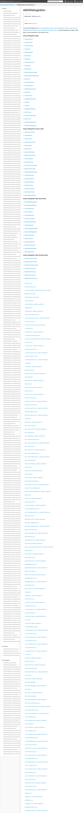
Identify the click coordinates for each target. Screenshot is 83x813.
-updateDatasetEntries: (32, 794)
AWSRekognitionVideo (9, 639)
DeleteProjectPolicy (29, 152)
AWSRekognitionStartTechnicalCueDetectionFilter (16, 550)
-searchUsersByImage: (31, 686)
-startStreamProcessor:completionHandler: (37, 757)
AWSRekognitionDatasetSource (11, 110)
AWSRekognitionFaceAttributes (11, 690)
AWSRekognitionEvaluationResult (12, 231)
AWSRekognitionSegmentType (11, 730)
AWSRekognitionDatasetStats (11, 112)
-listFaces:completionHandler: (34, 615)
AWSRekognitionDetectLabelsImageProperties (15, 182)
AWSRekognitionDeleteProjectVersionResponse (15, 138)
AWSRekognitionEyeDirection (11, 233)
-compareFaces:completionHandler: (35, 311)
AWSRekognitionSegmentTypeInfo (12, 497)
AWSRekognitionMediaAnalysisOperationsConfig (16, 406)
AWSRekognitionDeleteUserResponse (13, 146)
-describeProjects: (30, 443)
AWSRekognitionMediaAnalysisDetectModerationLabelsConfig (19, 394)
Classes (4, 8)
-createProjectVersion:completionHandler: (37, 351)
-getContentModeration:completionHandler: (37, 527)
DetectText (27, 79)
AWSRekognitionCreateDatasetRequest (13, 66)
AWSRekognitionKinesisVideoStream (12, 332)
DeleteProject (27, 149)
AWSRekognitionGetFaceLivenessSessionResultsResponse (18, 282)
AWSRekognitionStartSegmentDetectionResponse (16, 542)
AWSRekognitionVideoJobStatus (11, 753)
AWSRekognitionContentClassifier (12, 669)
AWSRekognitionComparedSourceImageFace (15, 49)
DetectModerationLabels (30, 73)
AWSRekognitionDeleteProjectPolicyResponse (15, 129)
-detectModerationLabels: (32, 476)
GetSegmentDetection (30, 222)
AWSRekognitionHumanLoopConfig (12, 315)
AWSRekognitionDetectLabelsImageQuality (14, 186)
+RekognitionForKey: (31, 294)
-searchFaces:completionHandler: (34, 669)
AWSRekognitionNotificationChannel (12, 419)
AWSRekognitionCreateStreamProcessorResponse (16, 87)
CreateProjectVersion (29, 142)
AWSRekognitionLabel (9, 339)
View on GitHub (78, 1)
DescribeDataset (28, 159)
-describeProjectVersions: (32, 436)
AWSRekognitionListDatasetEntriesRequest (14, 356)
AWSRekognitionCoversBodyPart (11, 59)
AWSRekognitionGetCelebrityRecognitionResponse (16, 267)
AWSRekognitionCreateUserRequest (12, 89)
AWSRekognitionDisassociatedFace (12, 216)
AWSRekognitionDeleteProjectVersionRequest (15, 136)
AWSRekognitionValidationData (11, 637)
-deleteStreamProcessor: (32, 409)
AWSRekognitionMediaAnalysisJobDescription (15, 398)
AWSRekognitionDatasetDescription (12, 102)
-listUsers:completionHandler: (34, 649)
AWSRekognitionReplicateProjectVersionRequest (16, 461)
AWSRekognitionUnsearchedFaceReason (14, 741)
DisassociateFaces (29, 82)
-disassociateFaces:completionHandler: (36, 500)
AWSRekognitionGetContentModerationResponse (16, 273)
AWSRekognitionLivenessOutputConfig (13, 389)
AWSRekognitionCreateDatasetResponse (14, 68)
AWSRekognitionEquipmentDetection (12, 229)
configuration (29, 283)
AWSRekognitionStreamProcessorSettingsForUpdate (17, 584)
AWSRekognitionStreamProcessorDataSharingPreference (18, 573)
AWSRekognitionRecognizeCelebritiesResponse (15, 457)
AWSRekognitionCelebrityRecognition (13, 38)
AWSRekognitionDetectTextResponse (13, 207)
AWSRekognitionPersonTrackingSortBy (13, 715)
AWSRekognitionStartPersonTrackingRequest (15, 529)
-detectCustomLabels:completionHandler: (36, 459)
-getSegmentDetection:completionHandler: (37, 575)
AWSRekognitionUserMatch (10, 635)
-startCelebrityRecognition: (33, 693)
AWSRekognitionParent (9, 423)
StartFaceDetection (29, 235)
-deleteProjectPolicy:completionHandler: (37, 399)
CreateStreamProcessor (30, 259)
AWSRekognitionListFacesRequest (12, 364)
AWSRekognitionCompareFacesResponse (14, 45)
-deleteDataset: (29, 375)
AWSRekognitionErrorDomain (11, 649)
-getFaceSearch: (29, 544)
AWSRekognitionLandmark (10, 349)
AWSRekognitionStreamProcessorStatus (13, 734)
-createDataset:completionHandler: (35, 331)
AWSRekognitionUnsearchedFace (12, 611)
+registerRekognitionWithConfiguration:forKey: (38, 290)
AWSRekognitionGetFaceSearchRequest (14, 284)
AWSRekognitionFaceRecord (10, 250)
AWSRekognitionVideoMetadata (11, 641)
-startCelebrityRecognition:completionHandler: (38, 696)
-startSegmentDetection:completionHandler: (37, 750)
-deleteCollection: (30, 368)
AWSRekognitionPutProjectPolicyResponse (14, 453)
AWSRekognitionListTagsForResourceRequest (15, 381)
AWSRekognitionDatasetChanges (12, 100)
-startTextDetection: (31, 761)
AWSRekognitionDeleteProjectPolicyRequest (14, 127)
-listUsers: (28, 646)
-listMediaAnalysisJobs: (32, 619)
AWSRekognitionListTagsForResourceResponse (15, 383)
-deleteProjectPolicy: (31, 395)
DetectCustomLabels (29, 169)
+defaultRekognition (31, 287)
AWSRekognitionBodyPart (10, 665)
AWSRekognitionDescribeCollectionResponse (15, 150)
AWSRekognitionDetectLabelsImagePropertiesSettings (17, 184)
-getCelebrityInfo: (30, 510)
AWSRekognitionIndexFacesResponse (13, 326)
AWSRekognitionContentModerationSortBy (14, 673)
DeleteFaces (27, 56)
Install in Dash (69, 1)
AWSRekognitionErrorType (10, 688)
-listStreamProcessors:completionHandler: (37, 635)
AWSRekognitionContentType (11, 57)
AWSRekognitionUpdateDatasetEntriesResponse (16, 626)
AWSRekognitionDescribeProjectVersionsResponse (16, 159)
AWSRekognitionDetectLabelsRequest (13, 188)
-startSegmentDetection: (32, 747)
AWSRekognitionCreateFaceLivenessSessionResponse (17, 74)
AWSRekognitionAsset (9, 15)
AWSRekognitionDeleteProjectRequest (13, 131)
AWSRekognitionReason (9, 728)
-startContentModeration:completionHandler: (38, 703)
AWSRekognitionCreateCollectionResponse (14, 64)
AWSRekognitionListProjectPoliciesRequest (14, 372)
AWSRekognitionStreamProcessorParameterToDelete (17, 732)
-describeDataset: (30, 429)
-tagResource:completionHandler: (34, 784)
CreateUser (27, 49)
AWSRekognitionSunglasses (10, 588)
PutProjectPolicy (28, 186)
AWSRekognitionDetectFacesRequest (13, 174)
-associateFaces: (30, 300)
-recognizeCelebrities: (32, 659)
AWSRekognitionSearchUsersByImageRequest (15, 480)
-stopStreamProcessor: (31, 774)
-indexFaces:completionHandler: (34, 588)
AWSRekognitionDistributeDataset (12, 218)
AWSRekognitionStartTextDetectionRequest (14, 554)
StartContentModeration (30, 232)
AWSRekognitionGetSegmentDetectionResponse (16, 305)
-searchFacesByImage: (31, 673)
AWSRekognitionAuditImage (10, 26)
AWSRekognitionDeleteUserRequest (12, 144)
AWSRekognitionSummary (10, 586)
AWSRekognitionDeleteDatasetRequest (13, 119)
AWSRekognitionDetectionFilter (11, 210)
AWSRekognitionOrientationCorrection (13, 713)
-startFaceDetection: (31, 706)
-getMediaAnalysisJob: (31, 558)
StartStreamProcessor (30, 272)
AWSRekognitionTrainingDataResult (12, 607)
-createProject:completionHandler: (35, 344)
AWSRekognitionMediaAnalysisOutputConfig (14, 408)
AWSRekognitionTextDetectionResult (12, 603)
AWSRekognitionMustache (10, 417)
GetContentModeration (30, 205)
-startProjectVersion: (31, 740)
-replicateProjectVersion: (32, 314)
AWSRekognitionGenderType (10, 694)
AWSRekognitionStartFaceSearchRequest (14, 516)
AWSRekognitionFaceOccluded (11, 248)
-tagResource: (29, 781)
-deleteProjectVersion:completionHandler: (37, 405)
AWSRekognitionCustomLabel (11, 93)
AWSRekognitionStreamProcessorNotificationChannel (17, 578)
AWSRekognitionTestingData (10, 597)
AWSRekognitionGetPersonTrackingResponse (15, 301)
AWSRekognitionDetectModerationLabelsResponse (16, 197)
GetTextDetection (28, 225)
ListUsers (26, 106)
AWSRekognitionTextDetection (11, 601)
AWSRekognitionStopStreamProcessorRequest (15, 563)
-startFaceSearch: (30, 713)
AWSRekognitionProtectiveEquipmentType (14, 724)
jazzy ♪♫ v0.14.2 (32, 811)
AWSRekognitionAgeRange (10, 13)
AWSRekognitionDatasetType (11, 682)
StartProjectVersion (29, 189)
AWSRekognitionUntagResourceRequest (13, 620)
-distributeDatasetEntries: (33, 503)
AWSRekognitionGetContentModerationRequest (15, 269)
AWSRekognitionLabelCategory (11, 343)
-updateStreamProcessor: (32, 801)
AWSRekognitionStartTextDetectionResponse (15, 557)
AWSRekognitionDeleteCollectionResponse (14, 117)
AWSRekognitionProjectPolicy (11, 438)
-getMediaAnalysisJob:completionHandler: (37, 561)
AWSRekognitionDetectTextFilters (12, 203)
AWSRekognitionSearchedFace (11, 489)
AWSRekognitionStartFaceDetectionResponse (15, 514)
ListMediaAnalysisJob (30, 99)
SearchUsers (27, 119)
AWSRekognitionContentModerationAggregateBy (16, 671)
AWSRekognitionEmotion (9, 226)
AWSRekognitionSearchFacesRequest (13, 476)
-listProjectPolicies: (31, 625)
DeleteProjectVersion (29, 156)
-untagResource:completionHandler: (35, 791)
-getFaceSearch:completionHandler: (35, 547)
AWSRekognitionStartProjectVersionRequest (14, 533)
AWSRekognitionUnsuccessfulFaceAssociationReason (17, 743)
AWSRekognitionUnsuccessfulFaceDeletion (14, 616)
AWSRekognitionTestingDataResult (12, 599)
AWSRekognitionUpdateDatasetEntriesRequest (15, 624)
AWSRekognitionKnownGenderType (12, 696)
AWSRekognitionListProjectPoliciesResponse (15, 375)
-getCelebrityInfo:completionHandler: (36, 514)
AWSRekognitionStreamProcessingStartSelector (15, 567)
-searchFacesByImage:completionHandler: (36, 676)
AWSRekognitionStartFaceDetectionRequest (14, 512)
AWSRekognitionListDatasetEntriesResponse (15, 358)
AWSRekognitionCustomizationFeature (13, 675)
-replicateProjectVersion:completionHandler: (38, 317)
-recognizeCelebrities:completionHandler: (37, 662)
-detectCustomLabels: (31, 456)
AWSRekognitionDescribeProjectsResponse (14, 163)
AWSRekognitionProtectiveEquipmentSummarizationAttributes (19, 447)
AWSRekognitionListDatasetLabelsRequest (14, 360)
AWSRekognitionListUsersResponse (12, 387)
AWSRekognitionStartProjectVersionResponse (15, 535)
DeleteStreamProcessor (30, 262)
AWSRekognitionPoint (9, 432)
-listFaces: (28, 612)
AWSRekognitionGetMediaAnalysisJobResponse (16, 296)
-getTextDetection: (30, 578)
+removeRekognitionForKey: (32, 297)
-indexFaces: (29, 585)
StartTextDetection (29, 252)
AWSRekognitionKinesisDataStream (12, 330)
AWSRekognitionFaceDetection (11, 243)
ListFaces (26, 102)
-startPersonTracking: (31, 734)
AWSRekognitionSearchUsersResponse (13, 487)
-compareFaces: (29, 307)
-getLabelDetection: (31, 551)
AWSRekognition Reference (7, 5)
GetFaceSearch (28, 212)
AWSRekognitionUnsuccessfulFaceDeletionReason (16, 745)
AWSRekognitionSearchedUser (11, 493)
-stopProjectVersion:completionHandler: (36, 771)
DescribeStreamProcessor (31, 265)
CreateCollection (28, 46)
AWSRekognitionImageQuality (11, 322)
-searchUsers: (29, 679)
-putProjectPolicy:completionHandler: (36, 656)
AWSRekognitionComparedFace (11, 47)
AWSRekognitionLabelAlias (10, 341)
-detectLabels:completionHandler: (35, 473)
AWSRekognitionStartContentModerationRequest (16, 508)
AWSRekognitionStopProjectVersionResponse (15, 561)
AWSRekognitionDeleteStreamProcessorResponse (16, 142)
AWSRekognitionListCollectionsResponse (14, 353)
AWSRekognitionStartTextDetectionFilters (14, 552)
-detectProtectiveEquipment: (33, 483)
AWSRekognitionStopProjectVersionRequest (14, 559)
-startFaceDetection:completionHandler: (36, 710)
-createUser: (29, 361)
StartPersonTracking (29, 245)
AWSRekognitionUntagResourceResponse (14, 622)
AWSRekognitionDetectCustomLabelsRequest (15, 169)
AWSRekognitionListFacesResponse (12, 366)
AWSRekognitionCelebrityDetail (11, 36)
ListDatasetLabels (29, 179)
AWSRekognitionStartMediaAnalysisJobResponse (16, 527)
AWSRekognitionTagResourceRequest (13, 590)
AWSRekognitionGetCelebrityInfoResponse (14, 262)
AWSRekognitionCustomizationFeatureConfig (15, 95)
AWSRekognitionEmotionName (11, 686)
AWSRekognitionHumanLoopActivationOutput (15, 313)
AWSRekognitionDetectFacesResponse (13, 176)
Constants (5, 646)
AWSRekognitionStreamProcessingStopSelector (15, 569)
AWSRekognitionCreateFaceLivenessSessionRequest (17, 70)
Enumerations (6, 660)
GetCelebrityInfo (28, 86)
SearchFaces (27, 112)
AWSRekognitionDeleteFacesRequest (13, 123)
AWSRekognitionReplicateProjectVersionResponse (16, 463)
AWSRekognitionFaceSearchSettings (12, 252)
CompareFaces (28, 43)
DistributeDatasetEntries (30, 172)
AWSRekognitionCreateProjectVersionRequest (15, 81)
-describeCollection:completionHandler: (36, 426)
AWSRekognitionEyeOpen (10, 235)
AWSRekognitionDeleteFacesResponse (13, 125)
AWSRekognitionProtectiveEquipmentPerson (14, 444)
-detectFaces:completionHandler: (34, 466)
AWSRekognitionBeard (9, 28)
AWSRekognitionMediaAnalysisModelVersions (15, 404)
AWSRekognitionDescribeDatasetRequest (14, 153)
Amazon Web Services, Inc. (32, 809)
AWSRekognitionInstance (9, 328)
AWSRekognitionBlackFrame (10, 30)
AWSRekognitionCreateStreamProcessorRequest (16, 85)
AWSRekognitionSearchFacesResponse (13, 478)
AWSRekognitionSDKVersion (10, 651)
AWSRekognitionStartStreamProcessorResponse (16, 548)
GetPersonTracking (29, 219)
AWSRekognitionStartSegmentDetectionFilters (15, 537)
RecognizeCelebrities (29, 109)
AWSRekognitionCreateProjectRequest (13, 76)
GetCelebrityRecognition (30, 202)
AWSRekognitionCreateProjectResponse (13, 78)
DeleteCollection (28, 53)
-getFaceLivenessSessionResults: (34, 537)
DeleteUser (27, 59)
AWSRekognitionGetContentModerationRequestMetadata (18, 271)
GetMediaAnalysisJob (30, 89)
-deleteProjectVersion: (32, 402)
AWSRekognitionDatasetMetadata (12, 108)
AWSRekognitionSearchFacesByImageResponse (16, 474)
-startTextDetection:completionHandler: (36, 764)
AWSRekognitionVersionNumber (11, 653)
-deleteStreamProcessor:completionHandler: (37, 412)
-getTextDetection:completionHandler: (36, 581)
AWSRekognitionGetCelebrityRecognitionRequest (16, 265)
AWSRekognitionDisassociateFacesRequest (14, 212)
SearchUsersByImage (30, 122)
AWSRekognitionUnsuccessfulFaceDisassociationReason (18, 747)
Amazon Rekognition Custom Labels (63, 28)
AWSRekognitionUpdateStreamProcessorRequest (16, 628)
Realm (38, 811)
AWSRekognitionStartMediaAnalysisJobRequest (15, 525)
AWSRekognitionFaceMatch (10, 246)
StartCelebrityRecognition (31, 229)
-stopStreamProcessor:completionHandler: (37, 777)
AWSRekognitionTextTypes (10, 739)
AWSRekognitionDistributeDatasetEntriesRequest (16, 220)
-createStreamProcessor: (32, 355)
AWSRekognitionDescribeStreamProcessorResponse (17, 167)
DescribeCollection (29, 63)
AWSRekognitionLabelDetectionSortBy (13, 703)
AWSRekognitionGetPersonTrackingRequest (14, 298)
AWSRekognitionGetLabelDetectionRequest (14, 288)
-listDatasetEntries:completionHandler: (36, 602)
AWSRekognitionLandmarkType (11, 705)
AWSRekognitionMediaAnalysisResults (13, 411)
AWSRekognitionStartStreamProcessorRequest (15, 546)
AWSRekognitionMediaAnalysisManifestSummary (16, 402)
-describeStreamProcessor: (32, 449)
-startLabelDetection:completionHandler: (37, 723)
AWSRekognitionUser (8, 633)
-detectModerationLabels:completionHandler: (38, 480)
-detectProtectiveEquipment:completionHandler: (38, 487)
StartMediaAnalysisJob (30, 126)
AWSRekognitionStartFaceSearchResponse (14, 518)
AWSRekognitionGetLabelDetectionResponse (15, 292)
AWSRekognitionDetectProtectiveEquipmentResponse (17, 201)
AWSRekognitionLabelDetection (11, 345)
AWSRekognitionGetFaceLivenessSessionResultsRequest (18, 279)
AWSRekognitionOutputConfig (11, 421)
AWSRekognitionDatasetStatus (11, 677)
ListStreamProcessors (30, 269)
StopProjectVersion (29, 192)
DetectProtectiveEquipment (31, 76)
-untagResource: (29, 788)
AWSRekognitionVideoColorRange (12, 751)
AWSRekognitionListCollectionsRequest (13, 351)
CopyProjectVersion (29, 132)
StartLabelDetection (29, 242)
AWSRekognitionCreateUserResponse (13, 91)
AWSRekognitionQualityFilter (10, 726)
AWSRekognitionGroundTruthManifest (13, 311)
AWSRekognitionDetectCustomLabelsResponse (15, 172)
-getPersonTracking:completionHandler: (36, 568)
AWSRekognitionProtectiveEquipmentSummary (15, 449)
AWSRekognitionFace (9, 239)
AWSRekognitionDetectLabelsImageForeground (15, 180)
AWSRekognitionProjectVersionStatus (13, 722)
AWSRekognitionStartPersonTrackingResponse (15, 531)
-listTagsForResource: (31, 639)
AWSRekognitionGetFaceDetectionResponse (15, 277)
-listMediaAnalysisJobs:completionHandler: (37, 622)
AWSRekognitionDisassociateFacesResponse (15, 214)
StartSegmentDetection (30, 249)
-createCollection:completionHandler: (36, 324)
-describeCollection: (31, 422)
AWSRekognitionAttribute (9, 662)
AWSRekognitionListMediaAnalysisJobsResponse (16, 370)
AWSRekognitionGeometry (10, 258)
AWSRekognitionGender (9, 254)
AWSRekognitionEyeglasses (10, 237)
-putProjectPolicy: (30, 652)
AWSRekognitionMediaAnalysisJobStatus (14, 711)
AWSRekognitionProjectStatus (11, 720)
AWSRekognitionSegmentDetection (12, 495)
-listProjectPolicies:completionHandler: (37, 629)
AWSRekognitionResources (10, 466)
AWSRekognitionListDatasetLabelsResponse (15, 362)
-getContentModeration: (32, 524)
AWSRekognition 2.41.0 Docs (6, 1)
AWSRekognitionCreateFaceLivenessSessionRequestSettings (19, 72)
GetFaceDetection (29, 209)
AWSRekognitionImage (9, 320)
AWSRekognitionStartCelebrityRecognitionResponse (17, 506)
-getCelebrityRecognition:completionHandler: (38, 520)
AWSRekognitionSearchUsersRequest (13, 485)
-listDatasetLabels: (31, 605)
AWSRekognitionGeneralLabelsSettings (13, 256)
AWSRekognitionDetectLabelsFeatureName (14, 684)
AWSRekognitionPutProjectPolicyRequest (14, 451)
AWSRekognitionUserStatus (10, 749)
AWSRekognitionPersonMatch (11, 430)
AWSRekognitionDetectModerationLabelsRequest (16, 195)
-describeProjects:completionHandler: (36, 446)
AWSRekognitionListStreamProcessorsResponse (16, 379)
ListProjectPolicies (29, 182)
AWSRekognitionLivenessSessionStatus (13, 707)
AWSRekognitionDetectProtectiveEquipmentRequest (17, 199)
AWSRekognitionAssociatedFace (11, 21)
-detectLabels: (29, 470)
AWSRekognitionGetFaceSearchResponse (14, 286)
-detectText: (29, 490)
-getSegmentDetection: (31, 571)
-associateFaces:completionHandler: (35, 304)
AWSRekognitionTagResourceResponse (13, 592)
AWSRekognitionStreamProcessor (12, 571)
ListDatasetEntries (29, 176)
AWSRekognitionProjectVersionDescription (14, 440)
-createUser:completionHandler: (34, 365)
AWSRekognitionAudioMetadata (11, 23)
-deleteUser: (29, 415)
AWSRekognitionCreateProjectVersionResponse (15, 83)
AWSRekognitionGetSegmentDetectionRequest (15, 303)
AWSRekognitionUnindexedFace (11, 609)
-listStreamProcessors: (32, 632)
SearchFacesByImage (30, 116)
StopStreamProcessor (30, 275)
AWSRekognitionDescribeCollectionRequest (14, 148)
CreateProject (28, 139)
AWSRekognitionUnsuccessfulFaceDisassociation (16, 618)
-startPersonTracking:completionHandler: (37, 737)
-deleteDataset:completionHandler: (35, 378)
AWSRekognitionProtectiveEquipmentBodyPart (15, 442)
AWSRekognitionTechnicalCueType (12, 737)
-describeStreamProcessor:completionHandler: (38, 453)
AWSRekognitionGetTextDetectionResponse (14, 309)
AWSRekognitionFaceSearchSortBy (12, 692)
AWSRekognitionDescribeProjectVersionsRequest (16, 157)
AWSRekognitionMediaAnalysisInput (12, 396)
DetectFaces (27, 66)
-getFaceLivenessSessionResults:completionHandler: (40, 541)
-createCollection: (30, 321)
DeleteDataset (28, 146)
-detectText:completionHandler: (34, 493)
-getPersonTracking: (31, 564)
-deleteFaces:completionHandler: (34, 385)
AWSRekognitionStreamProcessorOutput (14, 580)
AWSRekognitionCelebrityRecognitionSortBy (14, 667)
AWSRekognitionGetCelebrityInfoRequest (14, 260)
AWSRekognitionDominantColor (11, 224)
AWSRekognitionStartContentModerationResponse (16, 510)
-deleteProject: (29, 388)
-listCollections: (30, 591)
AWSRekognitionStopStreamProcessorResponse (16, 565)
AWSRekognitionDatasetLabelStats (12, 106)
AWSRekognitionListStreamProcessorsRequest (15, 377)
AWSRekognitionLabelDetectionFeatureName (15, 701)
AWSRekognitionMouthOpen (10, 415)
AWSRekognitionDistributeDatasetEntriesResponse (16, 222)
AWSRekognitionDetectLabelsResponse (13, 191)
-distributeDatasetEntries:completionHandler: (38, 507)
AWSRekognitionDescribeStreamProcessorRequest (16, 165)
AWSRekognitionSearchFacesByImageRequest (15, 472)
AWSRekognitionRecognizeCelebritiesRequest (15, 455)
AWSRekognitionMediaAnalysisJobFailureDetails (16, 400)
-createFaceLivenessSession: (33, 334)
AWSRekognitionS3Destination (11, 468)
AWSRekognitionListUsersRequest (12, 385)
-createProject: (29, 341)
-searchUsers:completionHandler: (34, 683)
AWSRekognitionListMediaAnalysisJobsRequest (15, 368)
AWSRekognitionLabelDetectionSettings (13, 347)
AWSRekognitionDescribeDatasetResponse (14, 155)
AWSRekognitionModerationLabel (12, 413)
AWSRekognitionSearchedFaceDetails (13, 491)
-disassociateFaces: (31, 497)
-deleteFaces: (29, 382)
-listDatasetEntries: (31, 598)
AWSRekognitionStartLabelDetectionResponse (15, 523)
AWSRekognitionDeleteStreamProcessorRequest (16, 140)
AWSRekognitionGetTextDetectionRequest (14, 307)
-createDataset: (29, 328)
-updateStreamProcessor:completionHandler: (37, 805)
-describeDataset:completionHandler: (35, 432)
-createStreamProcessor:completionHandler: (37, 358)
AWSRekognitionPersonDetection (12, 427)
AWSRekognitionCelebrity (10, 34)
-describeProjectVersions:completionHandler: (38, 439)
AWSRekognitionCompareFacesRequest (13, 43)
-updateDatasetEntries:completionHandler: (37, 798)
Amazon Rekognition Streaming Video (47, 30)
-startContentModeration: (32, 700)
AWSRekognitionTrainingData (11, 605)
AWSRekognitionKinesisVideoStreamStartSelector (16, 334)
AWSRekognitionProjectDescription (12, 436)
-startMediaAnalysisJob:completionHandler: (37, 730)
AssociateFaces (28, 39)
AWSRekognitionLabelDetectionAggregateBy (15, 698)
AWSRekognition (7, 11)
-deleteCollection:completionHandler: (36, 372)
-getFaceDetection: (30, 530)
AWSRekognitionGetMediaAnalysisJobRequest (15, 294)
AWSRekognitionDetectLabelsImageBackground (15, 178)
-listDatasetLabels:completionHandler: (36, 608)
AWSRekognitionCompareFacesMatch (13, 40)
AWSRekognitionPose (9, 434)
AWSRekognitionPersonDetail (11, 425)
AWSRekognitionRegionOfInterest (12, 459)
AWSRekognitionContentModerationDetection (15, 55)
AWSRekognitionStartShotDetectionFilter (13, 544)
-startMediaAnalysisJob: (32, 727)
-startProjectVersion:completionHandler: (37, 744)
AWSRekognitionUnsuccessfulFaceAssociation (15, 614)
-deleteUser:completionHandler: (34, 419)
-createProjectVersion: (32, 348)
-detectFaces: (29, 463)
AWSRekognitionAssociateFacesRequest (14, 17)
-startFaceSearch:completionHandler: (35, 717)
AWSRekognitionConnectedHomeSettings (14, 51)
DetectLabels (27, 69)
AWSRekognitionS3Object (10, 470)
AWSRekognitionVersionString (11, 655)
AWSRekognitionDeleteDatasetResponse (14, 121)
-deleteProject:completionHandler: (35, 392)
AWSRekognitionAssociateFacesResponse (14, 19)
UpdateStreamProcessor (30, 279)
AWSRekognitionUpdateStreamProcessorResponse (16, 630)
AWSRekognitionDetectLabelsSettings (13, 193)
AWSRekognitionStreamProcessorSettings (14, 582)
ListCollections (28, 96)
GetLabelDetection (29, 215)
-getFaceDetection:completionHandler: (36, 534)
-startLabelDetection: (31, 720)
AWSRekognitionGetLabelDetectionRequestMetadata (17, 290)
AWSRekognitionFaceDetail (10, 241)
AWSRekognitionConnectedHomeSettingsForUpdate (17, 53)
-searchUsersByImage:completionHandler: (36, 690)
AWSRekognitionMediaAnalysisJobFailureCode (15, 709)
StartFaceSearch (28, 239)
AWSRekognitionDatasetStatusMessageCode (15, 679)
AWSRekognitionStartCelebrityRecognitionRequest (16, 504)
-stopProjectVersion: (31, 767)
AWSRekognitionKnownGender (11, 336)
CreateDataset (28, 136)
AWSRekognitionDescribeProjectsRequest (14, 161)
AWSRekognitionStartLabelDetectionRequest (15, 521)
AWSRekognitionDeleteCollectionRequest (14, 114)
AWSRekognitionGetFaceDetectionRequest (14, 275)
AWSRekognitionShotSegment (11, 499)
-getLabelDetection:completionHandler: (36, 554)
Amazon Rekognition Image (45, 28)
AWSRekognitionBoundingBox (11, 32)
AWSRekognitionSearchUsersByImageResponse (16, 482)
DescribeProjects (28, 162)
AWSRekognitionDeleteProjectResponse (13, 133)
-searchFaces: (29, 666)
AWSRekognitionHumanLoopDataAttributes (14, 317)
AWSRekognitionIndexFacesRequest (12, 324)
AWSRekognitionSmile (9, 501)
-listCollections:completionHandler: (35, 595)
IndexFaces (27, 92)
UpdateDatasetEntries (30, 196)
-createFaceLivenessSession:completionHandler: (38, 338)
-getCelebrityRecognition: (32, 517)
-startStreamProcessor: (32, 754)
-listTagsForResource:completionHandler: (37, 642)
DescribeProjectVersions (30, 166)
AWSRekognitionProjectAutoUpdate (12, 718)
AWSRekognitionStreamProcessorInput (13, 576)
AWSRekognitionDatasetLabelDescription (14, 104)
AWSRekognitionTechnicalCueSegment (13, 595)
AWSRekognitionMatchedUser (11, 391)
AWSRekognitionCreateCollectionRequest (14, 62)
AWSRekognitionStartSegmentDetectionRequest (15, 540)
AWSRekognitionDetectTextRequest (12, 205)
